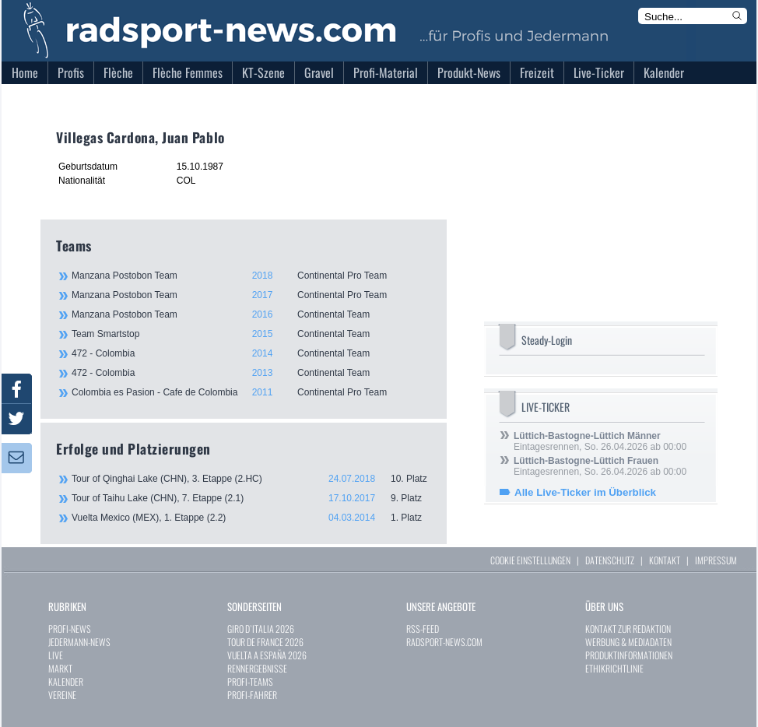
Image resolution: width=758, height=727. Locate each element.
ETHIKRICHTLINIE (614, 668)
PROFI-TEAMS (250, 681)
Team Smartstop (251, 333)
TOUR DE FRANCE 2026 (265, 641)
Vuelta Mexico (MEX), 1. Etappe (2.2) (251, 517)
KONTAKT (664, 560)
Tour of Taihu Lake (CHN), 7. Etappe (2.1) (251, 498)
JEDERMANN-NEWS (79, 641)
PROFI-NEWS (69, 628)
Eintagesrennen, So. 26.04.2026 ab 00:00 (600, 441)
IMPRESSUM (716, 560)
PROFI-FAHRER (252, 694)
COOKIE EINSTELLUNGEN (530, 560)
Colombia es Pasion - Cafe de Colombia (251, 392)
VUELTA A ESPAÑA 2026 (267, 655)
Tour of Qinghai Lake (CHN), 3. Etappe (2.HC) (251, 478)
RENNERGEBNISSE (257, 668)
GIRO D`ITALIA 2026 (260, 628)
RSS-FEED (422, 628)
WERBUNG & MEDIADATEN (628, 641)
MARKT (60, 668)
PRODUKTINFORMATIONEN (628, 655)
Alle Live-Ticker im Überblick (585, 492)
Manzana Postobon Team (251, 275)
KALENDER (65, 681)
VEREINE (62, 694)
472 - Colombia (251, 353)
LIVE (55, 655)
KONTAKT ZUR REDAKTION (628, 628)
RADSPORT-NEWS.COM (444, 641)
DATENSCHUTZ (609, 560)
